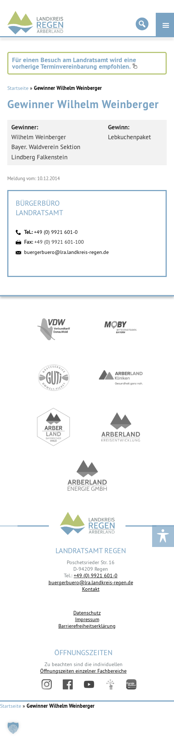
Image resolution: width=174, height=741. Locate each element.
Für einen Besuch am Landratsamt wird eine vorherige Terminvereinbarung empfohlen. (75, 63)
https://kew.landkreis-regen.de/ (121, 427)
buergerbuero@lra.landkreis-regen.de (66, 252)
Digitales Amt (110, 684)
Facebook (68, 684)
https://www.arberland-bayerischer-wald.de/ (54, 427)
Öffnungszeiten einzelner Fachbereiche (83, 671)
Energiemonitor (131, 684)
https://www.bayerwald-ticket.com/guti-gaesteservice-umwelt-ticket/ (54, 377)
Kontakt (91, 589)
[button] (13, 728)
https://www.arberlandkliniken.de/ (121, 377)
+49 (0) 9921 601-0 (56, 232)
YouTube (89, 684)
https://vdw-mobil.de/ (54, 328)
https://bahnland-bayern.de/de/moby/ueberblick (121, 328)
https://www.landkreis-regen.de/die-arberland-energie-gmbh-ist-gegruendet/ (87, 476)
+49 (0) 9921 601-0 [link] (95, 575)
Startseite (17, 88)
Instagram (47, 684)
